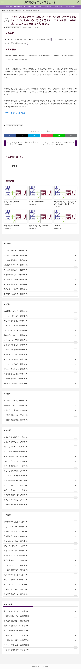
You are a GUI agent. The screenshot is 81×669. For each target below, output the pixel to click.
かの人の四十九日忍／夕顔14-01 (40, 499)
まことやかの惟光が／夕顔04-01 (40, 451)
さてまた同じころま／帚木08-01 (40, 345)
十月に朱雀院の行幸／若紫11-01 (40, 570)
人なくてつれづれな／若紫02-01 (40, 526)
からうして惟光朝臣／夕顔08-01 (40, 471)
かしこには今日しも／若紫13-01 (40, 579)
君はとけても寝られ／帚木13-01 (40, 369)
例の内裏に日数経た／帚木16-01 (40, 383)
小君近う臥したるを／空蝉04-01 (40, 415)
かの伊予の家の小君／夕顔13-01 (40, 495)
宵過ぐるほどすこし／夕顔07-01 (40, 466)
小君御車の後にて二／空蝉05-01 (40, 420)
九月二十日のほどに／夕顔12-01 (40, 490)
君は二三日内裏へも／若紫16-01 (40, 594)
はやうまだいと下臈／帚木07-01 (40, 340)
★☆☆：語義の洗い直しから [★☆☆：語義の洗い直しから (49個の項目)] (63, 39)
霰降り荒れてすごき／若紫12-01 (40, 574)
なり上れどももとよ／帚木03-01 (40, 320)
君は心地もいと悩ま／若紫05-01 (40, 541)
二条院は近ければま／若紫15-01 (40, 589)
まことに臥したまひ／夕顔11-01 (40, 485)
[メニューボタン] (2, 2)
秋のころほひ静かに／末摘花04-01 (40, 625)
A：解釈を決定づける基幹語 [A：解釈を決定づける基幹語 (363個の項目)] (15, 55)
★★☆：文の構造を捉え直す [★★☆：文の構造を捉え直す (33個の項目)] (39, 39)
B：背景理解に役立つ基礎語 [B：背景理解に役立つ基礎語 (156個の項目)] (39, 55)
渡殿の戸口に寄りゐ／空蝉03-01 (40, 410)
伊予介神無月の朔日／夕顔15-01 (40, 504)
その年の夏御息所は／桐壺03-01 (40, 260)
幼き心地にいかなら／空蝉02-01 (40, 405)
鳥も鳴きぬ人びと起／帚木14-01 (40, 373)
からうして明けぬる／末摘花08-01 (40, 645)
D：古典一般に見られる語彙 (13, 27)
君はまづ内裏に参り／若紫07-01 (40, 550)
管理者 (14, 166)
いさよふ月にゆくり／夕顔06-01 (40, 461)
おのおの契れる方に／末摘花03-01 (40, 621)
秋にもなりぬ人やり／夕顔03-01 (40, 446)
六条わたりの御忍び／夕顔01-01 (40, 437)
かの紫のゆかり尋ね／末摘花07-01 (40, 640)
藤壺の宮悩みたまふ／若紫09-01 (40, 560)
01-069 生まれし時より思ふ (14, 113)
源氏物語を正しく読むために (40, 2)
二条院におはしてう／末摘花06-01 (40, 635)
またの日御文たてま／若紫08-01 (40, 555)
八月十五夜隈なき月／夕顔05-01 (40, 456)
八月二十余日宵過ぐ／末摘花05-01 (40, 630)
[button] (10, 135)
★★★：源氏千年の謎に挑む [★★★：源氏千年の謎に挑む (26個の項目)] (15, 39)
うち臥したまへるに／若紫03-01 (40, 531)
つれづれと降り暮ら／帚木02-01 (40, 316)
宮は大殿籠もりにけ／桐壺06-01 (40, 274)
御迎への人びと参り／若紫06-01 (40, 545)
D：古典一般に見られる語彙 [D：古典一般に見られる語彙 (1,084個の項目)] (16, 59)
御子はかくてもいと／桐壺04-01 (40, 265)
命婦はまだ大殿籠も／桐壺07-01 (40, 279)
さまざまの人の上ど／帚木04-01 (40, 325)
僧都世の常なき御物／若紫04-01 (40, 536)
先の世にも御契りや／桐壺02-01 (40, 255)
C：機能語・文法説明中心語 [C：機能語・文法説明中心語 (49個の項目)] (63, 55)
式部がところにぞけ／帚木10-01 (40, 354)
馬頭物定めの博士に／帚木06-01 (40, 335)
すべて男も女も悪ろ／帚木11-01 (40, 359)
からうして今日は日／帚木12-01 (40, 364)
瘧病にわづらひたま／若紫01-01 (40, 521)
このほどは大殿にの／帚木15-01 (40, 378)
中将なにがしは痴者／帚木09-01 (40, 349)
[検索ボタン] (78, 2)
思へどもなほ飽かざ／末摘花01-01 (40, 611)
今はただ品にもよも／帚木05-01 (40, 330)
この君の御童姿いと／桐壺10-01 (40, 294)
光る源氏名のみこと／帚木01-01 (40, 311)
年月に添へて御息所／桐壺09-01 (40, 289)
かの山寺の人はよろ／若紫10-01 (40, 565)
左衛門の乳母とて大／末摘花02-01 (40, 616)
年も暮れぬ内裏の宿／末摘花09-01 (40, 649)
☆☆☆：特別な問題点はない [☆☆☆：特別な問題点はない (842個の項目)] (16, 43)
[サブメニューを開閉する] (75, 250)
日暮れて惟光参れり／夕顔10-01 (40, 480)
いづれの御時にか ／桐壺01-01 (40, 250)
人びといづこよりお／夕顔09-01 (40, 475)
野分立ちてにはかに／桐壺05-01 (40, 270)
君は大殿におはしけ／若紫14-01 (40, 584)
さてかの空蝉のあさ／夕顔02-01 (40, 442)
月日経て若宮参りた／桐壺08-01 (40, 284)
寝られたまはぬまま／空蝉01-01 (40, 400)
